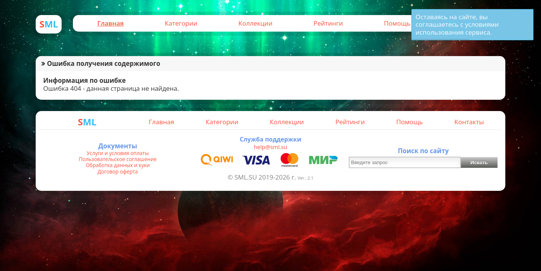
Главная (110, 23)
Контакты (469, 121)
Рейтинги (328, 23)
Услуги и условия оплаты (118, 153)
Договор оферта (118, 172)
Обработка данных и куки (118, 165)
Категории (181, 23)
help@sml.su (270, 147)
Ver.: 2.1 (305, 178)
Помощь (397, 23)
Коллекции (256, 23)
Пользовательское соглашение (118, 159)
